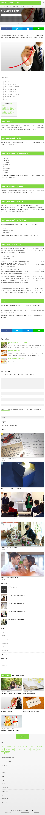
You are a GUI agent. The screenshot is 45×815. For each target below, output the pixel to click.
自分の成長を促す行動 (6, 711)
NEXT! (3, 460)
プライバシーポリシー (7, 761)
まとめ (5, 99)
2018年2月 (4, 665)
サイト (2, 402)
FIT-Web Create (25, 812)
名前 (2, 390)
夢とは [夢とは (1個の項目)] (20, 749)
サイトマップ (34, 6)
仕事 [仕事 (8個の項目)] (13, 749)
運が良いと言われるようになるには (16, 358)
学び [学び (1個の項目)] (25, 749)
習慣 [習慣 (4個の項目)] (2, 752)
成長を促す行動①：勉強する (9, 84)
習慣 (31, 691)
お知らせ (4, 635)
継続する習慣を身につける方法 (15, 350)
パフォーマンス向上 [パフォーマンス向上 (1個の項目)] (22, 746)
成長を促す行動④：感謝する (9, 92)
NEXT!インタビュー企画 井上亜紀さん (10, 425)
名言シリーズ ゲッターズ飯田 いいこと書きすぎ (11, 488)
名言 (3, 647)
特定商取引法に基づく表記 (8, 757)
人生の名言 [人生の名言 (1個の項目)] (7, 749)
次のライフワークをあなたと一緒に (26, 810)
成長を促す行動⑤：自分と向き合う (11, 94)
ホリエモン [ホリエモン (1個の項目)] (31, 746)
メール (2, 396)
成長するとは (6, 82)
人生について (15, 6)
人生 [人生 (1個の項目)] (2, 749)
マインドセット (11, 691)
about (28, 6)
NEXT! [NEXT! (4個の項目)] (3, 746)
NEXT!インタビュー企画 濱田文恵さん (16, 595)
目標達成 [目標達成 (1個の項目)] (39, 749)
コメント (3, 376)
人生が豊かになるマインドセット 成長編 (17, 342)
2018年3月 (4, 662)
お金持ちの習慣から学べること (31, 693)
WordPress (36, 812)
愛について (23, 6)
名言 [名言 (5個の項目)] (17, 749)
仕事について (8, 6)
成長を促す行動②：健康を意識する (11, 87)
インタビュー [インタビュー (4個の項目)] (9, 746)
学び (9, 728)
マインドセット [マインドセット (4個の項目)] (38, 746)
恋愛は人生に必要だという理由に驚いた (9, 577)
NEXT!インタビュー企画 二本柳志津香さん (10, 547)
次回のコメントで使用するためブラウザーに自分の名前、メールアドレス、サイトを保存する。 (21, 409)
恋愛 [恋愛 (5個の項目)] (29, 749)
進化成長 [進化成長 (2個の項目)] (7, 752)
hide (11, 103)
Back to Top (22, 736)
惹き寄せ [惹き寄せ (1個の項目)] (33, 749)
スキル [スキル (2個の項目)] (15, 746)
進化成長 (10, 709)
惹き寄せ (12, 728)
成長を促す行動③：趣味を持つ (10, 89)
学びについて (5, 650)
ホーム (2, 6)
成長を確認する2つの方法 (9, 97)
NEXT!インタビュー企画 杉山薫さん (8, 458)
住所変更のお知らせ (12, 587)
